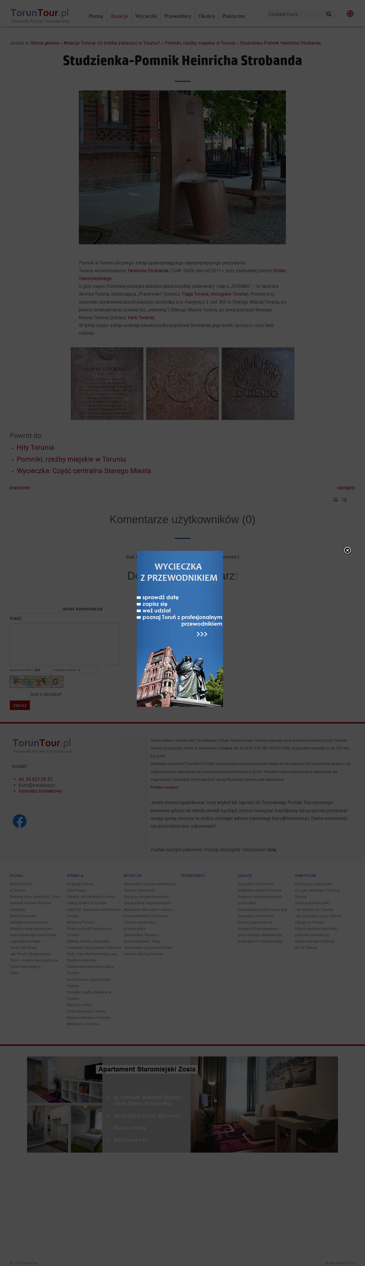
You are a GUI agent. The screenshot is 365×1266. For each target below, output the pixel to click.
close (267, 503)
